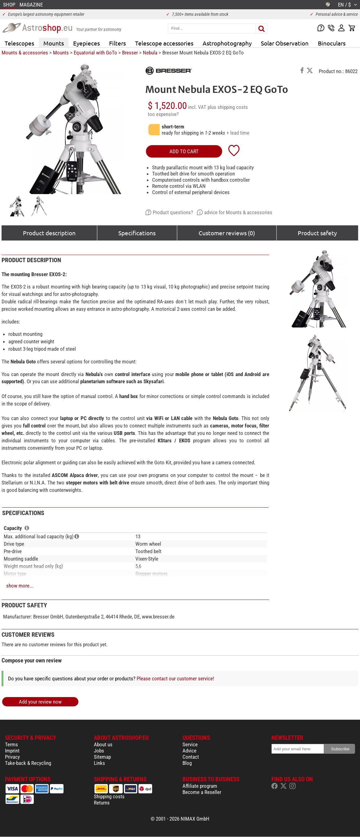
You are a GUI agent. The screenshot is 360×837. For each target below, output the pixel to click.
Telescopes (19, 43)
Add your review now (40, 702)
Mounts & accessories (25, 53)
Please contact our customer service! (175, 678)
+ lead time (237, 133)
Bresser (130, 53)
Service (190, 744)
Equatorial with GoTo (95, 53)
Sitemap (102, 757)
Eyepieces (86, 43)
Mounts (53, 43)
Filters (117, 43)
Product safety (317, 232)
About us (103, 744)
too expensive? (163, 114)
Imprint (12, 751)
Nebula (150, 53)
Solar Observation (285, 43)
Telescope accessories (164, 43)
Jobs (99, 751)
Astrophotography (227, 43)
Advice (189, 751)
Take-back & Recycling (28, 763)
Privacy (12, 757)
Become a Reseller (201, 792)
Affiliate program (199, 786)
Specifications (137, 232)
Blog (187, 763)
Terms (11, 744)
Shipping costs (109, 796)
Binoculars (331, 43)
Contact (190, 757)
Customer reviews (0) (227, 232)
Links (99, 763)
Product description (49, 232)
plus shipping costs (228, 107)
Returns (102, 803)
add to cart (184, 151)
